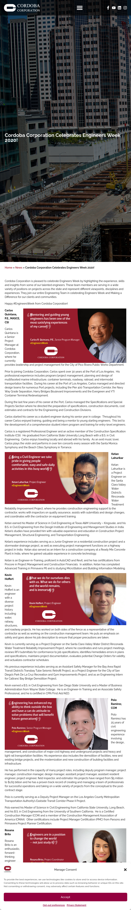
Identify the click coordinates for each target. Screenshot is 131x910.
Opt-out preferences (54, 905)
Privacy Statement (76, 905)
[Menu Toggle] (80, 8)
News (18, 267)
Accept (65, 897)
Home (8, 267)
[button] (125, 870)
